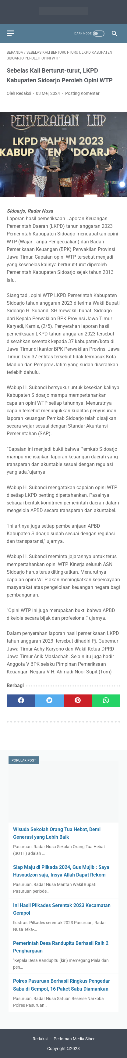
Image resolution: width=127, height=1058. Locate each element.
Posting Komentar (82, 93)
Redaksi (40, 1038)
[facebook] (21, 700)
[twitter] (49, 700)
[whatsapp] (106, 700)
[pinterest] (78, 700)
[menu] (10, 33)
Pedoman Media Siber (74, 1038)
